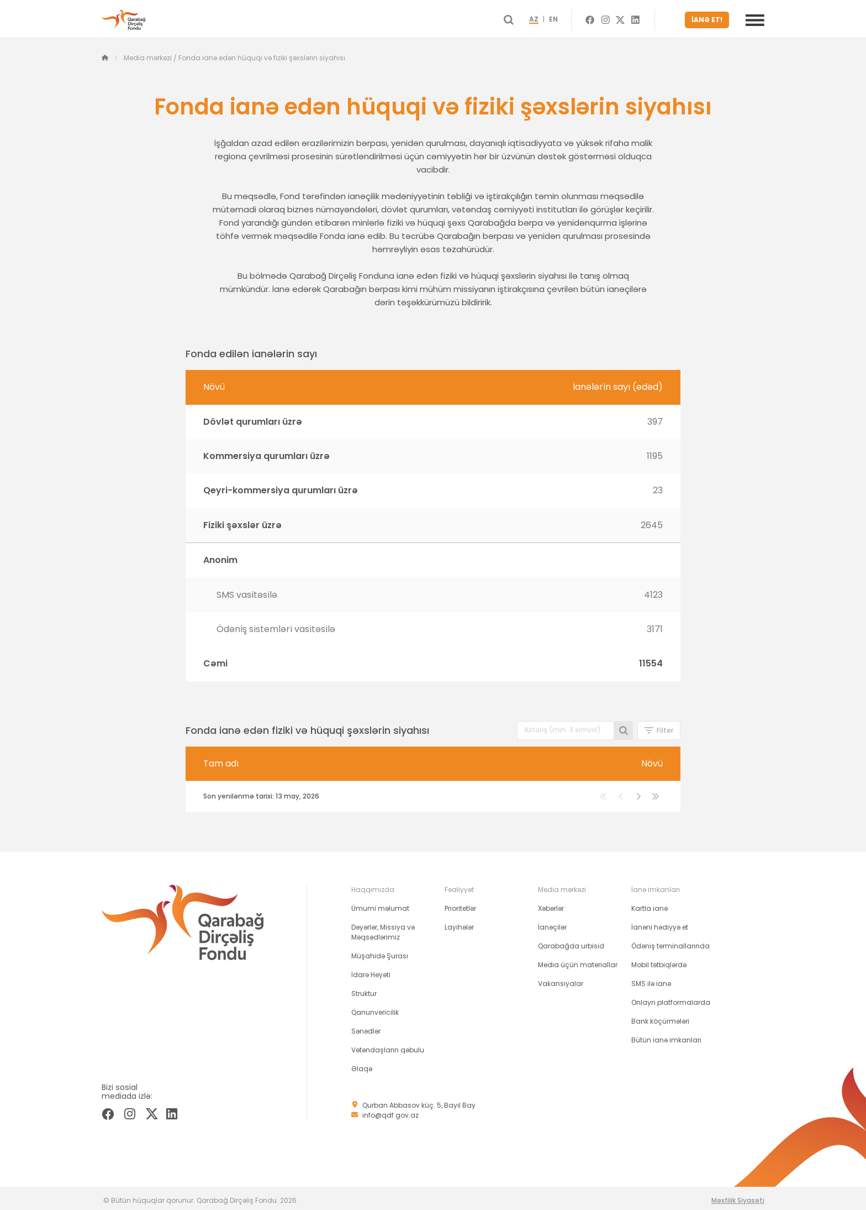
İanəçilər (552, 922)
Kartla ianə (649, 904)
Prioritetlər (460, 904)
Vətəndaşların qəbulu (387, 1045)
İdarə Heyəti (370, 970)
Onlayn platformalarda (670, 998)
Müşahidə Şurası (379, 951)
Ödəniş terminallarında (670, 941)
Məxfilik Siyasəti (737, 1196)
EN (573, 18)
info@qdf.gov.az (390, 1110)
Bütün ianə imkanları (666, 1035)
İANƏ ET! (710, 17)
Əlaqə (361, 1064)
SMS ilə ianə (651, 979)
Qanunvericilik (375, 1008)
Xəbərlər (551, 904)
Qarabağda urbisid (571, 941)
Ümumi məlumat (380, 904)
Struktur (364, 989)
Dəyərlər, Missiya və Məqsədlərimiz (383, 927)
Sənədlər (366, 1026)
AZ (553, 18)
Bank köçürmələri (660, 1016)
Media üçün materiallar (577, 960)
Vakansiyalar (560, 979)
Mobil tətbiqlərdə (659, 960)
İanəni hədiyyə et (659, 922)
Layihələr (459, 922)
